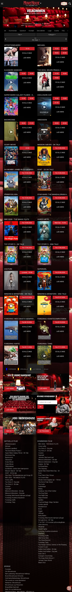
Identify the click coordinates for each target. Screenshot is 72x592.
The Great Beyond (44, 540)
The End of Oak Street (45, 482)
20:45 (64, 53)
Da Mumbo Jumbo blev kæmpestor (17, 468)
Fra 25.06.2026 (60, 272)
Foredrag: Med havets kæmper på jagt (17, 495)
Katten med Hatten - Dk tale (47, 549)
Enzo (40, 473)
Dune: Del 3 (42, 554)
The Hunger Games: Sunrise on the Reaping (52, 545)
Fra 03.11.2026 (27, 347)
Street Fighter (42, 529)
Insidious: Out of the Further (47, 491)
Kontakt (31, 31)
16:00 (64, 49)
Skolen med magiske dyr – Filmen (49, 480)
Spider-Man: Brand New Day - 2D (49, 471)
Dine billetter (41, 31)
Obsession (8, 460)
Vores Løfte (9, 480)
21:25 (31, 123)
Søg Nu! (9, 431)
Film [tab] (19, 35)
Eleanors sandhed (11, 448)
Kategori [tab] (51, 35)
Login (49, 31)
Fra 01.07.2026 (27, 297)
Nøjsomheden (43, 498)
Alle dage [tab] (36, 39)
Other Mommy (43, 524)
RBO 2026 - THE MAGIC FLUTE (15, 477)
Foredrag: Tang (10, 502)
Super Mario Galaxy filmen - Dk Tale (16, 453)
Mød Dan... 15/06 (60, 223)
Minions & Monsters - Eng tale (14, 493)
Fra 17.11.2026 (60, 347)
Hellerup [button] (33, 2)
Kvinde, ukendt (43, 504)
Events (56, 31)
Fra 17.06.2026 (27, 248)
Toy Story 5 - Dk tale (11, 484)
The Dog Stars (43, 493)
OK (40, 407)
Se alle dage (27, 53)
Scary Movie (9, 462)
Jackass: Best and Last (46, 457)
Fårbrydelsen (9, 466)
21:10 (56, 103)
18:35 (56, 53)
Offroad (40, 513)
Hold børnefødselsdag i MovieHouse (17, 578)
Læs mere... (10, 388)
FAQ (63, 31)
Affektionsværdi (10, 444)
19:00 (56, 78)
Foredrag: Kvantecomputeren (15, 498)
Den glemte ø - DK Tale (45, 520)
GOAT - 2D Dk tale (11, 473)
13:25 (56, 49)
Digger (40, 511)
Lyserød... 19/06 (27, 272)
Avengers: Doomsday (45, 556)
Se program (44, 431)
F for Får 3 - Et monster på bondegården (51, 522)
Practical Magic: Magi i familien (48, 502)
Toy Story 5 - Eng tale (12, 482)
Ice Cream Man (43, 477)
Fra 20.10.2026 (60, 322)
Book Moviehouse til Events (14, 576)
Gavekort (23, 31)
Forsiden (8, 569)
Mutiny (40, 489)
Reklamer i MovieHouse (13, 583)
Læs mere (27, 58)
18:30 (23, 123)
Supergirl (8, 489)
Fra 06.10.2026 (27, 322)
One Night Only (43, 495)
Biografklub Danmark (12, 587)
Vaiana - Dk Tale (43, 464)
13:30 (23, 73)
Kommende (13, 31)
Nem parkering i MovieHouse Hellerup (17, 574)
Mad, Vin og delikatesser (13, 589)
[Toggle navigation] (2, 4)
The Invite (41, 484)
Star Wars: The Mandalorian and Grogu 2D (19, 475)
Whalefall (41, 527)
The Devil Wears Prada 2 (13, 451)
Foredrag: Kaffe (10, 500)
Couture (7, 486)
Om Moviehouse (10, 571)
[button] (8, 25)
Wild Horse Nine (43, 538)
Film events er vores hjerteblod (15, 580)
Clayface (41, 533)
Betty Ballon (42, 515)
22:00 (27, 148)
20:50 (64, 123)
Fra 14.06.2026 (27, 223)
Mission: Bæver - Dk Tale (13, 471)
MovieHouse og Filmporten (14, 585)
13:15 (27, 49)
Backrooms (9, 457)
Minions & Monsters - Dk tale (14, 491)
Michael (7, 446)
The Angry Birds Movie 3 (46, 558)
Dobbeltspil (42, 486)
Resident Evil (42, 507)
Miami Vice (42, 562)
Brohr (40, 509)
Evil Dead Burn (43, 466)
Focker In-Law (43, 547)
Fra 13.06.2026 (60, 148)
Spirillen (40, 500)
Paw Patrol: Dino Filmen (46, 475)
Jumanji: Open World (45, 560)
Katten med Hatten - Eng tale (47, 551)
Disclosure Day (10, 455)
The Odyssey (42, 468)
